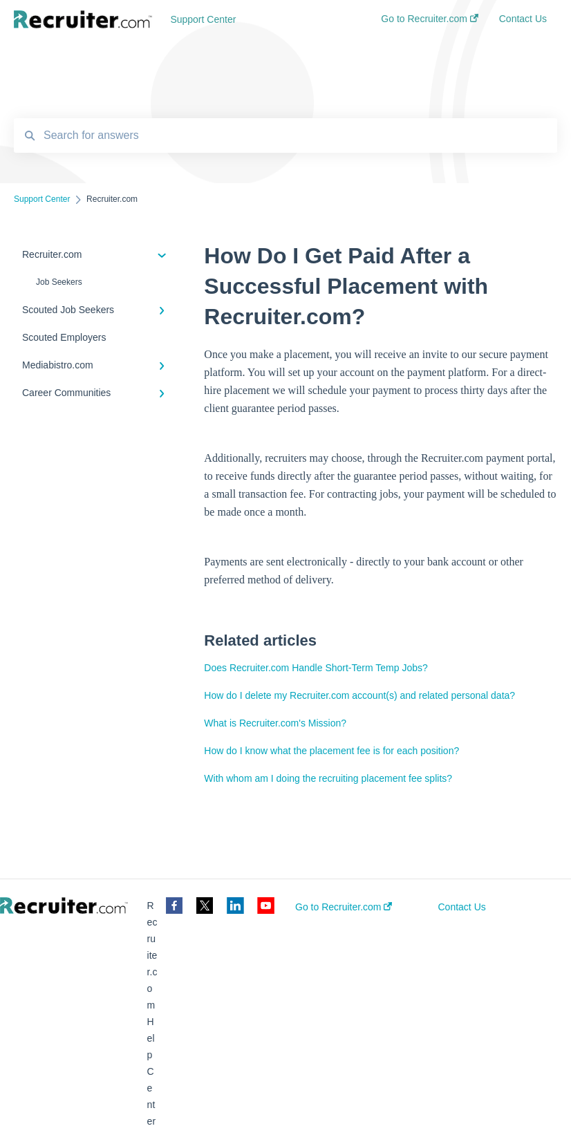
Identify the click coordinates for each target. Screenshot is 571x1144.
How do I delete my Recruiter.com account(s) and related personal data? (359, 695)
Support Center (203, 19)
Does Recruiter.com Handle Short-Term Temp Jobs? (315, 667)
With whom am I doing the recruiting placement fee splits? (328, 778)
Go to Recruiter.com (343, 906)
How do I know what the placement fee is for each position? (331, 750)
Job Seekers (59, 282)
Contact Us (462, 906)
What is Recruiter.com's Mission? (275, 723)
